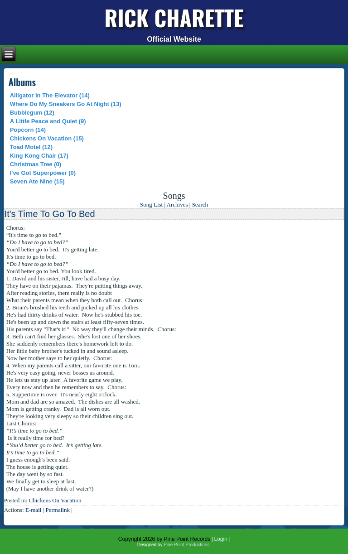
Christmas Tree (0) (35, 164)
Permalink (57, 509)
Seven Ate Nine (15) (37, 181)
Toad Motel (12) (31, 147)
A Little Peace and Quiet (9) (48, 121)
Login (220, 539)
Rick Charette (174, 17)
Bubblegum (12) (32, 112)
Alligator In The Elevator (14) (50, 95)
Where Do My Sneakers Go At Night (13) (65, 104)
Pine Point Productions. (187, 544)
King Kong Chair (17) (39, 155)
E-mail (33, 509)
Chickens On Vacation (55, 500)
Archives (177, 204)
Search (200, 204)
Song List (151, 204)
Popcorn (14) (28, 129)
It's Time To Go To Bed (50, 214)
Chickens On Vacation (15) (47, 138)
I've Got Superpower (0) (43, 172)
